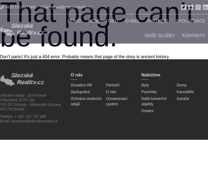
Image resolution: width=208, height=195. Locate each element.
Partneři (157, 21)
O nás (132, 21)
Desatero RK (81, 85)
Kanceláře (185, 92)
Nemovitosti (103, 21)
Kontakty (193, 35)
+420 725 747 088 (17, 7)
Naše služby (160, 35)
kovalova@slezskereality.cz (66, 7)
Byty (145, 85)
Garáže (183, 98)
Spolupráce (190, 21)
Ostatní (147, 111)
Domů (74, 21)
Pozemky (149, 92)
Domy (182, 85)
